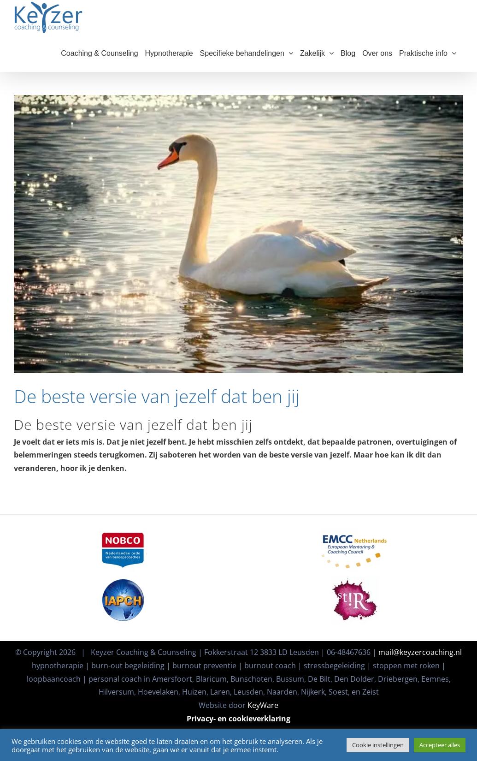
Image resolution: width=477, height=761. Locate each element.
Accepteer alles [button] (439, 745)
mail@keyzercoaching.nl (420, 639)
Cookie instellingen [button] (378, 745)
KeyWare (262, 692)
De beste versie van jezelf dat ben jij (157, 405)
